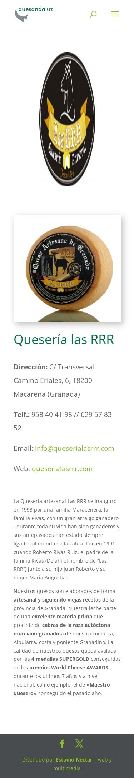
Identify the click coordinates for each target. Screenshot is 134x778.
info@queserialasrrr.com (74, 448)
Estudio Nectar (73, 759)
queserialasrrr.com (62, 468)
